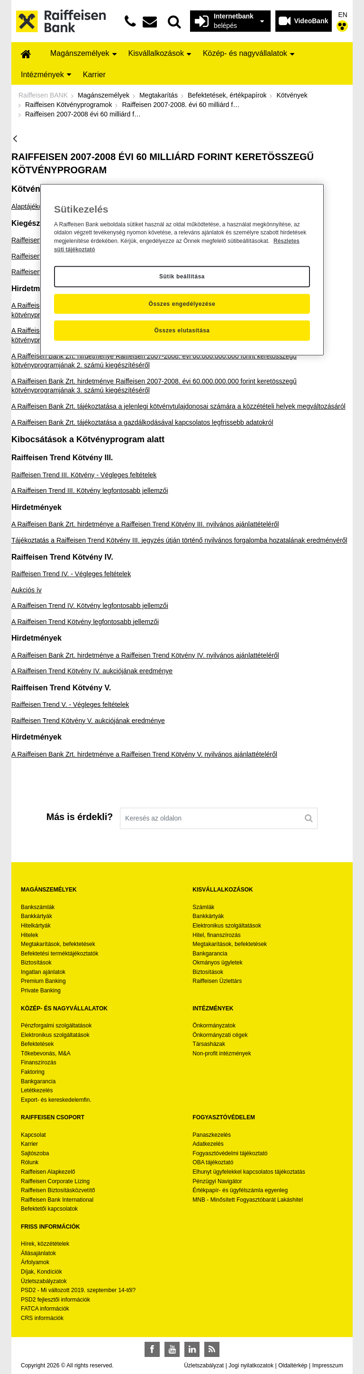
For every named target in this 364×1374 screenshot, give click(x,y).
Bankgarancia (209, 953)
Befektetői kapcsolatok (49, 1208)
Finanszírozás (38, 1062)
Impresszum (327, 1365)
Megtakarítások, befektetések (58, 944)
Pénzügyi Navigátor (217, 1181)
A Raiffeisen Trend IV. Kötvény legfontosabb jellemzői (89, 605)
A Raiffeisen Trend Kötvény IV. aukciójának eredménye (92, 671)
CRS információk (42, 1318)
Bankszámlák (38, 907)
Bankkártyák (36, 916)
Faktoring (33, 1072)
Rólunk (29, 1162)
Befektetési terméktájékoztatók (59, 953)
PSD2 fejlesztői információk (55, 1299)
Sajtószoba (35, 1153)
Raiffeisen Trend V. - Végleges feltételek (70, 704)
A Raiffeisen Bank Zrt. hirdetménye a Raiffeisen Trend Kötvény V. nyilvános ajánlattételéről (144, 754)
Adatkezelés (207, 1144)
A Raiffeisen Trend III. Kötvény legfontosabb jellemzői (89, 490)
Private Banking (41, 990)
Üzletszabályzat (204, 1365)
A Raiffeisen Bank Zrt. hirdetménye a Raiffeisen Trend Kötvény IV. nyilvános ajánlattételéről (145, 655)
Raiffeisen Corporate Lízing (55, 1181)
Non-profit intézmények (221, 1053)
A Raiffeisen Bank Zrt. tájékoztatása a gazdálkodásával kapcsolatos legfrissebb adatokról (142, 422)
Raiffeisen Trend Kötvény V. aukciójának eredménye (88, 720)
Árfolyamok (35, 1262)
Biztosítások (36, 962)
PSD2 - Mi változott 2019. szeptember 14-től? (78, 1290)
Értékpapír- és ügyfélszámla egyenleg (240, 1190)
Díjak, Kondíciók (41, 1271)
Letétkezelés (37, 1090)
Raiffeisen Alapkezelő (48, 1172)
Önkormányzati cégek (219, 1035)
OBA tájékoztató (213, 1162)
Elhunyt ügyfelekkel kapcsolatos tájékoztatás (248, 1172)
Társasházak (208, 1044)
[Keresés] (308, 818)
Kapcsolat (33, 1135)
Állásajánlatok (38, 1253)
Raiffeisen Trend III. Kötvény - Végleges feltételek (83, 475)
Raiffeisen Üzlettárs (217, 981)
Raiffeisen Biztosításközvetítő (58, 1190)
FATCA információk (45, 1308)
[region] (182, 270)
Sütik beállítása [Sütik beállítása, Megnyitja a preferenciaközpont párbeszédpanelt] (182, 276)
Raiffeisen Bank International (57, 1199)
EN (342, 14)
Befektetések (37, 1044)
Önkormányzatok (214, 1025)
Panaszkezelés (211, 1135)
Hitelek (29, 935)
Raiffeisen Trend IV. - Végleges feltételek (71, 574)
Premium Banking (43, 981)
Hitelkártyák (36, 925)
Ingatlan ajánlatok (43, 972)
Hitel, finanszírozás (216, 935)
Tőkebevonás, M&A (46, 1053)
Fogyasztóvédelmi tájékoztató (229, 1153)
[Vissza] (15, 139)
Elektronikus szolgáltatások (226, 925)
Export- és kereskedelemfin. (56, 1100)
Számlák (203, 907)
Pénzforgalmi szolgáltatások (56, 1025)
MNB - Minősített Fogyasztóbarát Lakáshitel (247, 1199)
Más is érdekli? (79, 817)
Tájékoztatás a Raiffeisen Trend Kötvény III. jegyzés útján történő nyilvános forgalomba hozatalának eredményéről (179, 540)
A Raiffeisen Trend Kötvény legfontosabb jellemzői (85, 621)
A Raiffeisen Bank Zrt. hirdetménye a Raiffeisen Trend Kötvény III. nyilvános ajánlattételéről (145, 524)
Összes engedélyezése (182, 303)
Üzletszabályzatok (44, 1281)
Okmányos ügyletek (217, 962)
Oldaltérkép (292, 1365)
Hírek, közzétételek (45, 1243)
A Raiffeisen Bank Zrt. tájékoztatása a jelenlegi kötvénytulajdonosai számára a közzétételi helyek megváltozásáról (178, 406)
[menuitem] (26, 54)
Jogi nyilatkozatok (250, 1365)
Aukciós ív (26, 590)
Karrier (29, 1144)
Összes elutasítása (181, 330)
